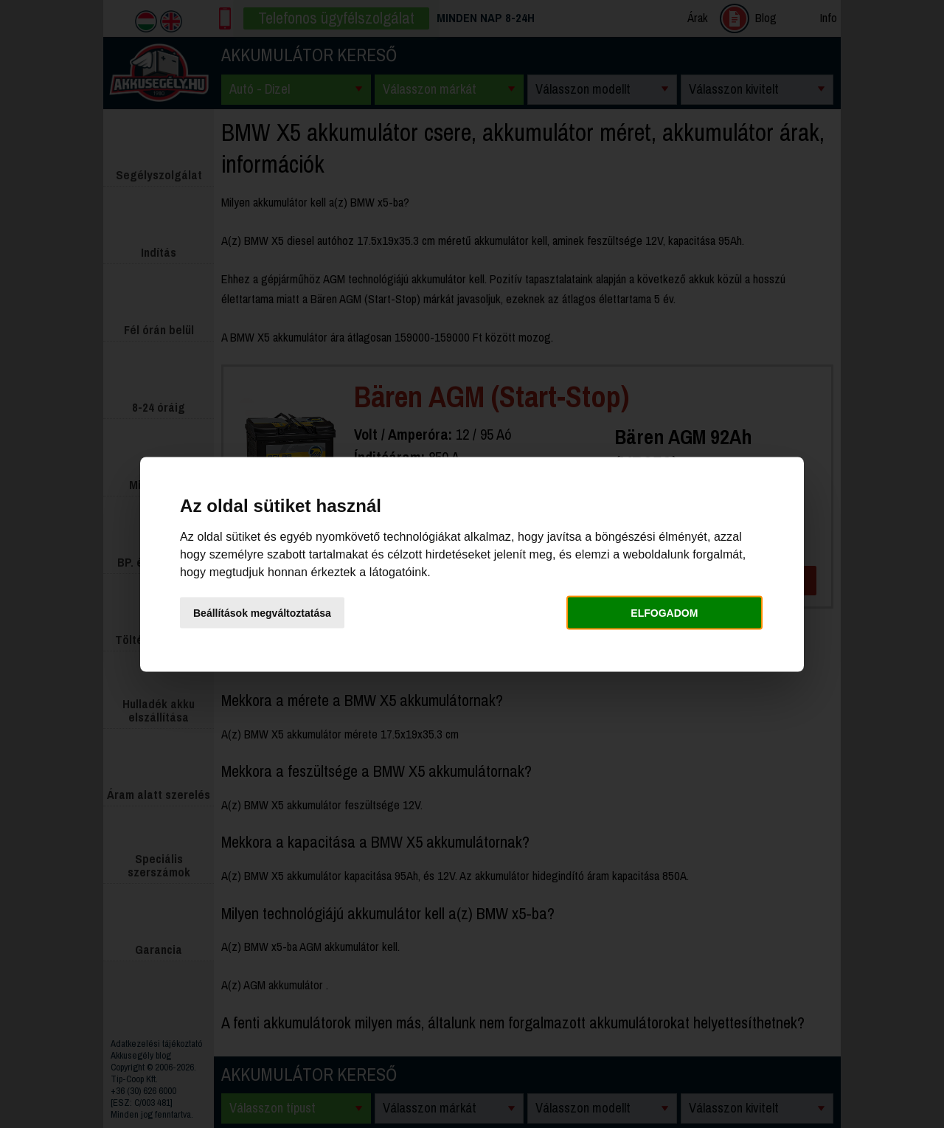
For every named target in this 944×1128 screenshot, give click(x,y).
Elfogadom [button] (664, 613)
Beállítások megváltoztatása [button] (262, 613)
